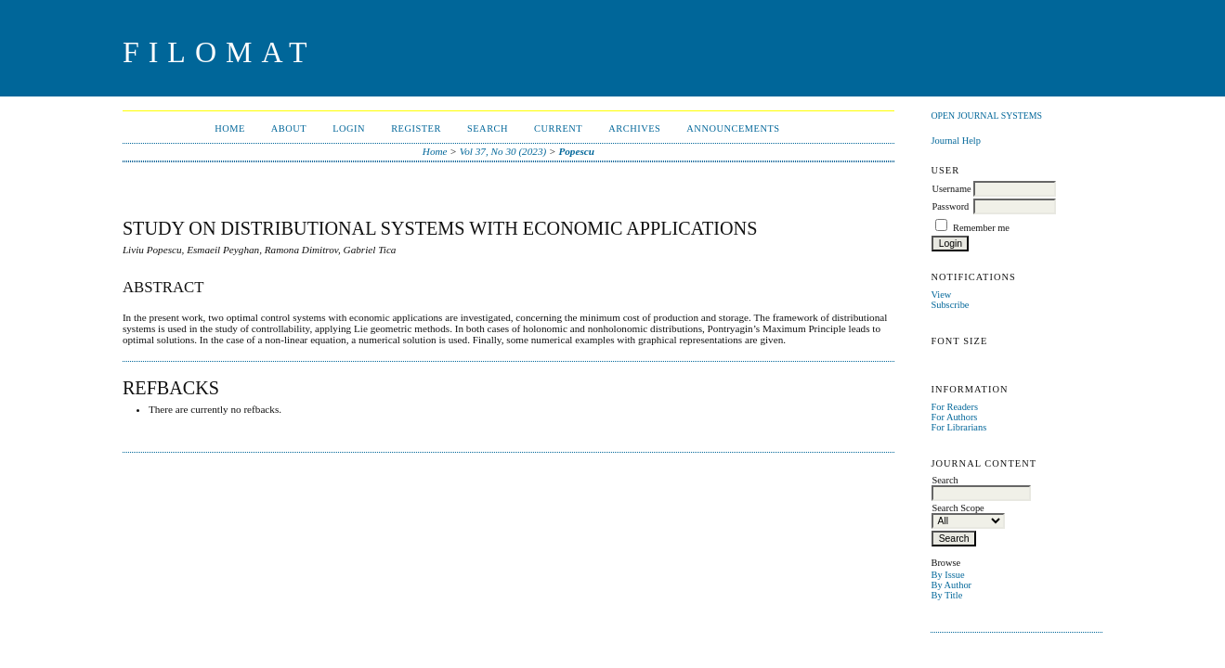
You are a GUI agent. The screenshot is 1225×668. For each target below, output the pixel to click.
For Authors (954, 417)
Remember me (981, 228)
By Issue (947, 575)
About (288, 128)
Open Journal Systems (986, 115)
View (941, 294)
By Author (951, 585)
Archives (634, 128)
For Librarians (958, 427)
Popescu (576, 151)
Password (950, 206)
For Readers (954, 407)
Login (348, 128)
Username (951, 189)
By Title (946, 595)
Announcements (732, 128)
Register (416, 128)
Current (558, 128)
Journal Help (955, 140)
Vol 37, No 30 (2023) (503, 151)
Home (230, 128)
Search (487, 128)
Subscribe (950, 305)
